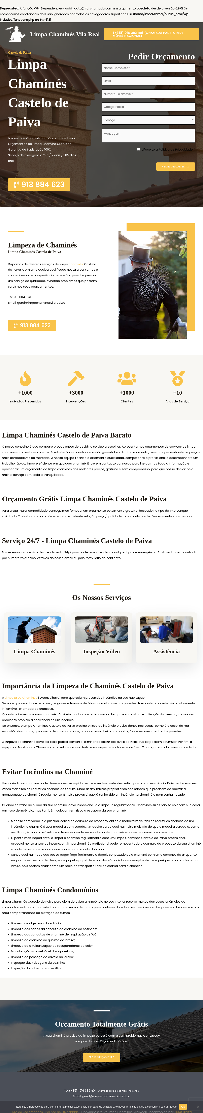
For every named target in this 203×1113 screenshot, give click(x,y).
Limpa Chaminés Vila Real (65, 34)
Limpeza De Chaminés (21, 697)
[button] (151, 34)
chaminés (76, 264)
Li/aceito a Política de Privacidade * (168, 152)
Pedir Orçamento (175, 169)
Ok (183, 1106)
